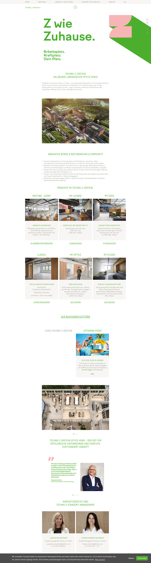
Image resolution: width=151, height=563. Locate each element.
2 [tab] (75, 433)
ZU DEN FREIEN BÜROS (42, 302)
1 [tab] (73, 433)
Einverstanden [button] (142, 558)
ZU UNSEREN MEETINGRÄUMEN (42, 243)
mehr (92, 374)
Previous (44, 408)
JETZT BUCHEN (75, 302)
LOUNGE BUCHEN (75, 243)
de (125, 2)
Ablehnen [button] (131, 558)
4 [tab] (78, 495)
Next (107, 408)
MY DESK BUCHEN (109, 243)
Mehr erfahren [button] (100, 560)
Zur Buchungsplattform (75, 316)
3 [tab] (77, 433)
